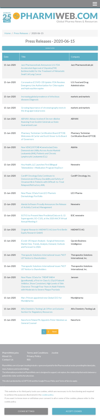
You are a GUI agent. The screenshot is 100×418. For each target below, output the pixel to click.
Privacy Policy (34, 356)
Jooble (55, 352)
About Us (7, 356)
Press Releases (21, 33)
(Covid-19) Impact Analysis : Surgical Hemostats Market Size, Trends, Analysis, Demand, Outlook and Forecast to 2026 (43, 244)
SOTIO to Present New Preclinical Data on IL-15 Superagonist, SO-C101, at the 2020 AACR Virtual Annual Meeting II (44, 218)
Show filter (50, 48)
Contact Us (7, 359)
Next (54, 331)
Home (7, 33)
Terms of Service (65, 381)
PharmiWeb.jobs (10, 352)
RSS (29, 359)
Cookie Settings (26, 411)
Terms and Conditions (37, 352)
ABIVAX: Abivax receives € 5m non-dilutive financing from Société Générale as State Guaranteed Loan (40, 122)
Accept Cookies (74, 411)
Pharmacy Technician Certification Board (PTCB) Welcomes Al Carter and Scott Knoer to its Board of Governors (44, 136)
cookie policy (47, 395)
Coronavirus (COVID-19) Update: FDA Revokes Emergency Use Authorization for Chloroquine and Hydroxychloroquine (43, 85)
